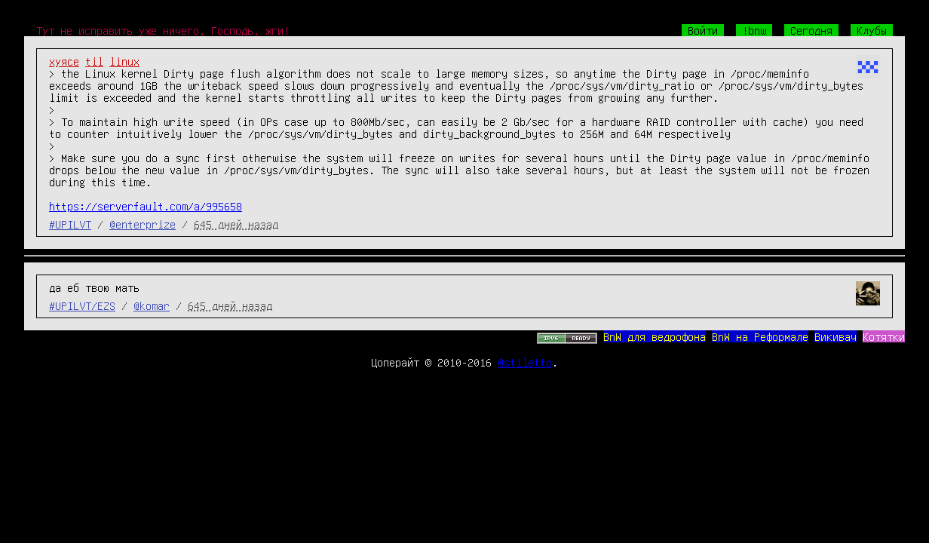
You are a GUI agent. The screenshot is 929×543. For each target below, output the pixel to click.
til (94, 61)
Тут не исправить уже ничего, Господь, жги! (163, 30)
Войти (703, 30)
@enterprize (142, 224)
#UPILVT (70, 224)
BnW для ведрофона (654, 336)
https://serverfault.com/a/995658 (145, 206)
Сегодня (811, 30)
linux (124, 61)
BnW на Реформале (760, 336)
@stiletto (525, 362)
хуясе (64, 61)
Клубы (872, 30)
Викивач (835, 336)
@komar (151, 305)
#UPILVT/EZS (82, 305)
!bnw (754, 30)
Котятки (884, 336)
